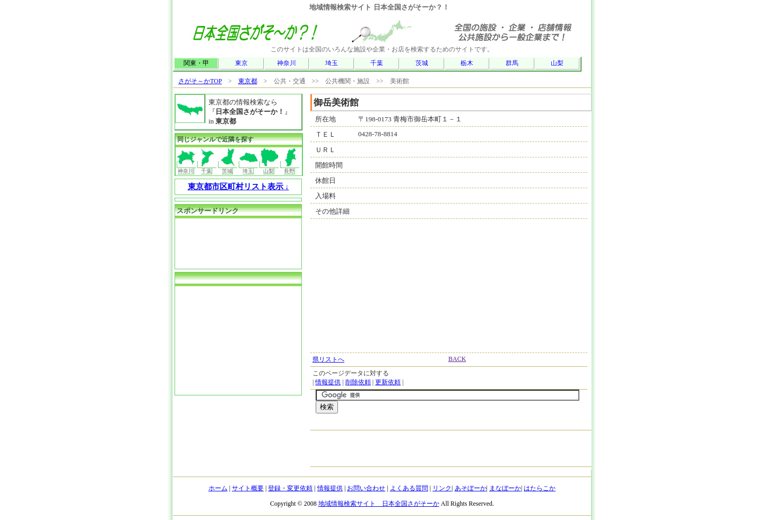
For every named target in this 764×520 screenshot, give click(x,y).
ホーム (218, 488)
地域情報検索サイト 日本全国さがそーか (378, 503)
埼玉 (331, 63)
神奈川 (286, 63)
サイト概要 (248, 488)
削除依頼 (358, 382)
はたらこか (539, 488)
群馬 (512, 63)
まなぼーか (505, 488)
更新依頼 (388, 382)
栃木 (467, 63)
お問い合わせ (366, 488)
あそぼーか (471, 488)
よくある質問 (409, 488)
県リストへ (328, 359)
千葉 (376, 63)
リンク (442, 488)
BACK (457, 359)
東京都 (247, 81)
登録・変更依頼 (290, 488)
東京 (241, 63)
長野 (290, 167)
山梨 (557, 63)
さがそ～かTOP (200, 81)
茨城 (421, 63)
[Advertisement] (440, 424)
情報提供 (328, 382)
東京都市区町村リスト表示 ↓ (238, 186)
